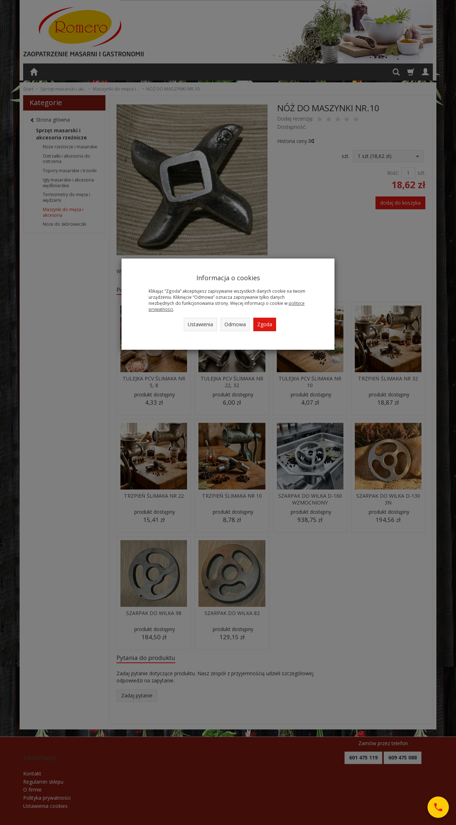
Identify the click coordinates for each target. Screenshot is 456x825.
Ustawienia (200, 324)
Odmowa (235, 324)
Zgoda (264, 324)
